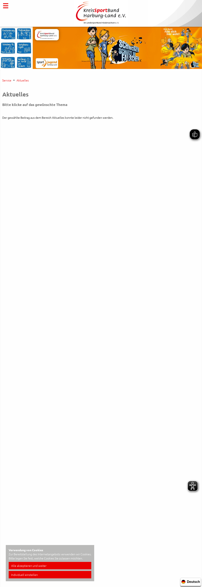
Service (6, 80)
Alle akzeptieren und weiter (28, 566)
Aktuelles (23, 80)
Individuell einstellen (24, 575)
